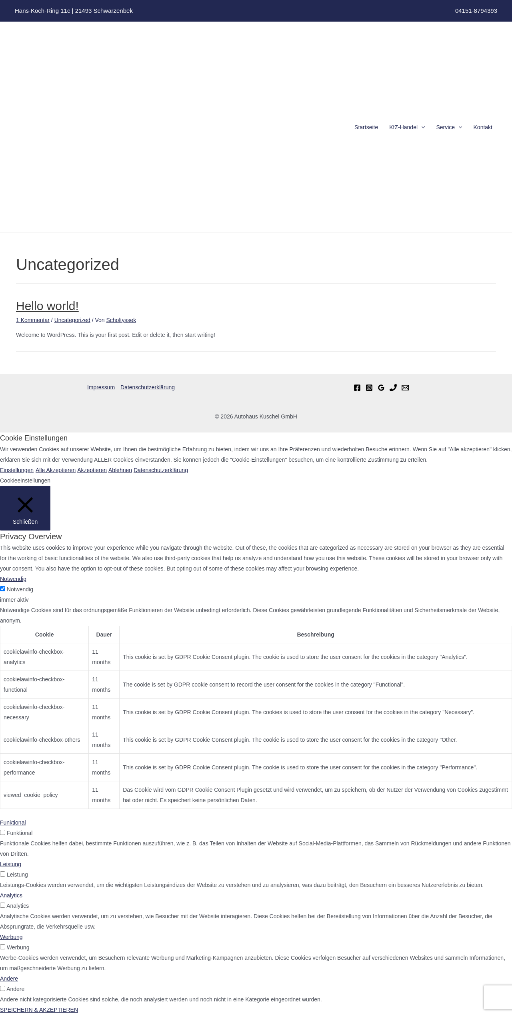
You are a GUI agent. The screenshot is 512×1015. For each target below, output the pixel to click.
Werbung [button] (11, 937)
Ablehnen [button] (120, 470)
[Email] (405, 387)
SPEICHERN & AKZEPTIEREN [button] (39, 1010)
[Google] (381, 387)
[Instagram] (369, 387)
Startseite (366, 127)
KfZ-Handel (407, 127)
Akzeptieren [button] (92, 470)
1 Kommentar (33, 320)
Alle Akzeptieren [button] (56, 470)
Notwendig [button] (13, 579)
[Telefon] (393, 387)
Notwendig (20, 589)
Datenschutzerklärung (147, 387)
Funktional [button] (13, 822)
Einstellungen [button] (17, 470)
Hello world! (47, 305)
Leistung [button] (10, 864)
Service (449, 127)
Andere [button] (9, 978)
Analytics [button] (11, 895)
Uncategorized (72, 320)
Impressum (101, 387)
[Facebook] (357, 387)
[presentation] (421, 127)
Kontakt (483, 127)
